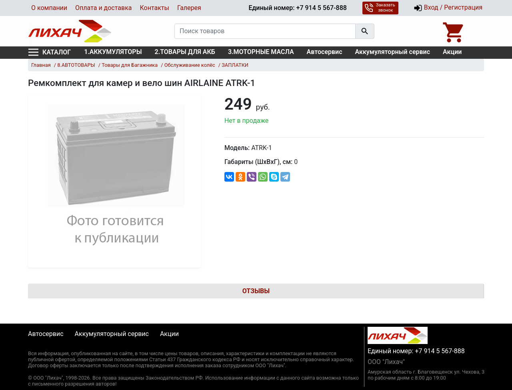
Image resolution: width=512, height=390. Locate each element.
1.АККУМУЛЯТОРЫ (113, 52)
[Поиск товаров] (265, 31)
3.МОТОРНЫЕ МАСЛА (261, 52)
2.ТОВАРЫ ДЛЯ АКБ (185, 52)
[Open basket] (454, 31)
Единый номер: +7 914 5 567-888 (297, 8)
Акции (452, 52)
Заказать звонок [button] (379, 7)
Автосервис (324, 52)
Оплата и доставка (103, 8)
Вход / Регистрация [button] (448, 8)
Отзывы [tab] (256, 291)
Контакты (154, 8)
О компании (49, 8)
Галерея (189, 8)
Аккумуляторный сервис (392, 52)
